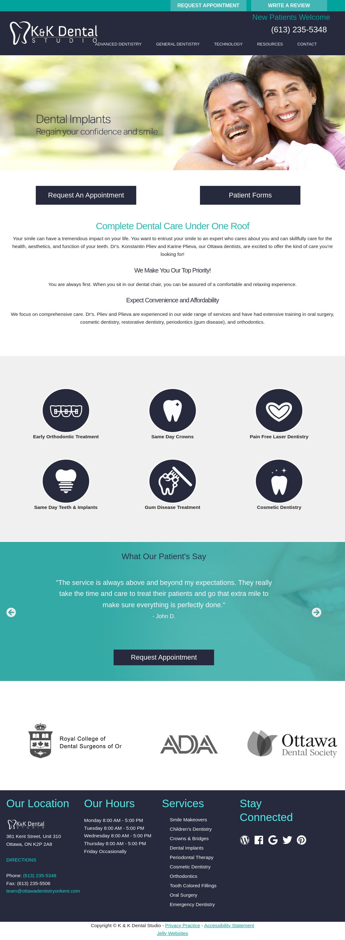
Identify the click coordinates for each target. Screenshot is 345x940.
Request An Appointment (86, 195)
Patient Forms (250, 195)
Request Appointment (208, 5)
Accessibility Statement (229, 925)
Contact (307, 44)
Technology (228, 44)
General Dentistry (178, 44)
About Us (105, 56)
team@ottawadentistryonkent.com (43, 891)
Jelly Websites (172, 933)
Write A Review (289, 5)
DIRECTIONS (21, 859)
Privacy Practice (182, 925)
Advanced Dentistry (118, 44)
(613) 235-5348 (298, 29)
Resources (270, 44)
